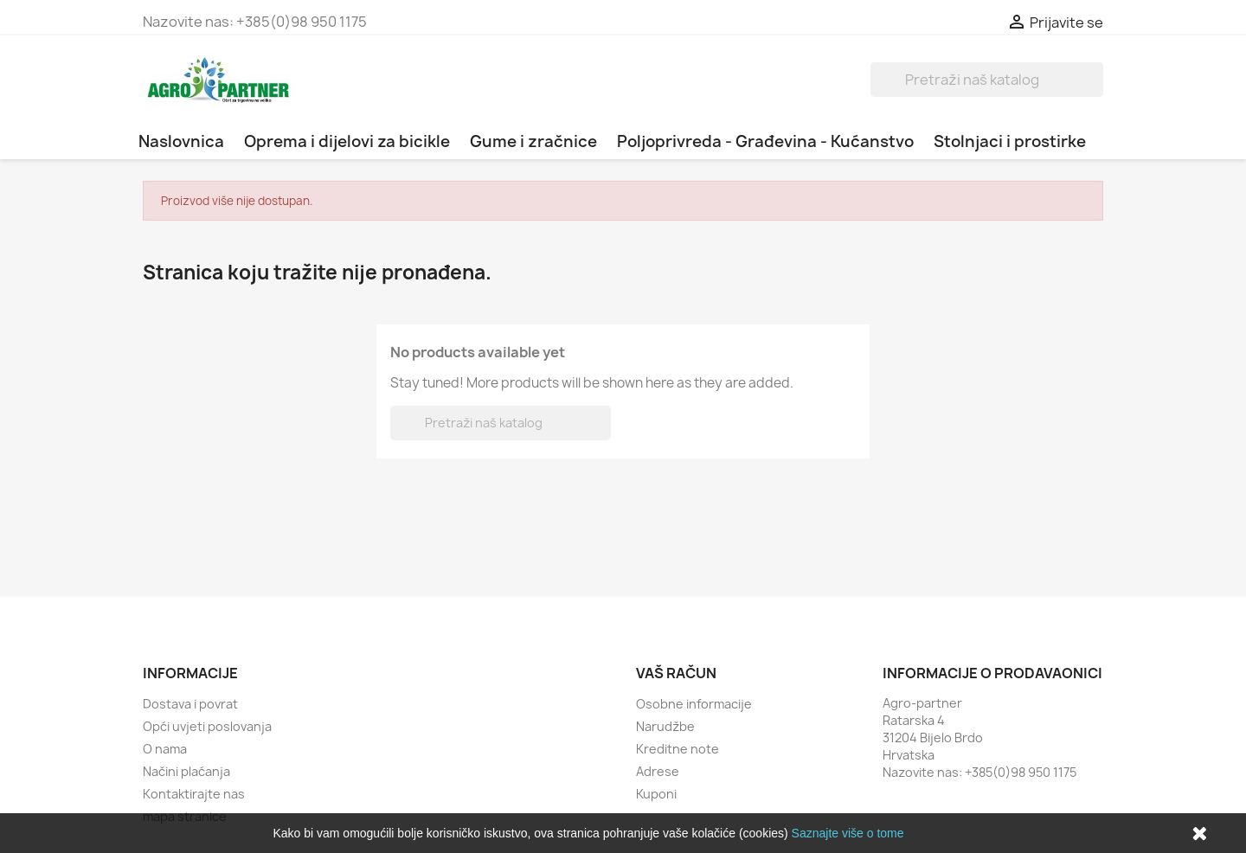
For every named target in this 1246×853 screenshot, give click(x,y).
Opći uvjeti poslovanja (207, 726)
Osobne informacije (694, 704)
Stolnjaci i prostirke (1010, 141)
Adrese (657, 771)
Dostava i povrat (190, 704)
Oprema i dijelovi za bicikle (347, 141)
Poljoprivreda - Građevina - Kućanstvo (765, 141)
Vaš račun (676, 673)
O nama (165, 749)
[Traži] (986, 79)
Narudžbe (665, 726)
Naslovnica (181, 141)
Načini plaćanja (186, 771)
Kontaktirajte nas (194, 794)
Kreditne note (677, 749)
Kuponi (656, 794)
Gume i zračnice (533, 141)
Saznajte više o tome (848, 833)
